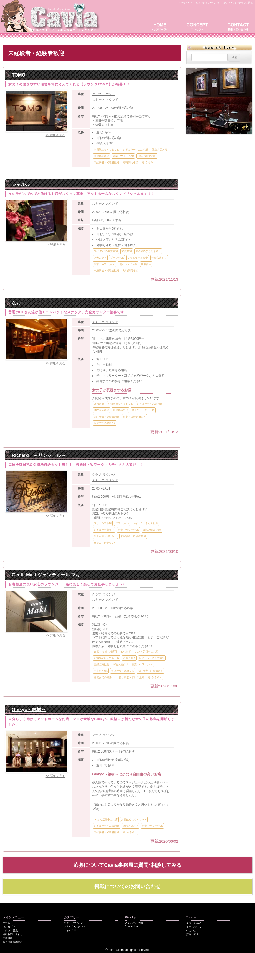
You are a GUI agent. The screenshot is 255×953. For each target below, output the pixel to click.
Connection (131, 926)
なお (16, 302)
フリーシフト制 (103, 523)
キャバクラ (70, 930)
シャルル (21, 184)
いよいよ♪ (192, 930)
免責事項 (8, 938)
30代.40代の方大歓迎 (106, 251)
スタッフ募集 (10, 930)
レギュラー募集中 (138, 257)
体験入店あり (159, 149)
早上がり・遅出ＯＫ (143, 410)
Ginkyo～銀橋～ (29, 709)
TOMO (19, 75)
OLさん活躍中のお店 (146, 651)
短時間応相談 (130, 162)
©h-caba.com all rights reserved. (128, 950)
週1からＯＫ (149, 162)
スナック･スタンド (105, 100)
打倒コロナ (192, 934)
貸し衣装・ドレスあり (131, 677)
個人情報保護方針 (13, 942)
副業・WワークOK (123, 156)
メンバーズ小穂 (134, 922)
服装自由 (146, 264)
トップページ (161, 26)
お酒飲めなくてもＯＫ (106, 149)
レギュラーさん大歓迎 (135, 149)
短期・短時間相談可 (134, 416)
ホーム (6, 922)
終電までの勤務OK (104, 423)
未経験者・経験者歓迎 (106, 162)
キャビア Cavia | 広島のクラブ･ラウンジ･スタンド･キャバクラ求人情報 (215, 2)
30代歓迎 (126, 251)
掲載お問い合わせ (237, 26)
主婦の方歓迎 (101, 664)
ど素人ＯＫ (100, 257)
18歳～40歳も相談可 (105, 651)
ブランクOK (117, 257)
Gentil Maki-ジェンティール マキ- (47, 575)
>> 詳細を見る (55, 135)
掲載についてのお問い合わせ (127, 886)
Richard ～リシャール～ (39, 455)
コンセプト (198, 26)
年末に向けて (193, 926)
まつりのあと (193, 922)
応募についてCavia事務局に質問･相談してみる (127, 865)
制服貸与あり (101, 156)
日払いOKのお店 (146, 156)
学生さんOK (101, 670)
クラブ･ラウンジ (103, 94)
